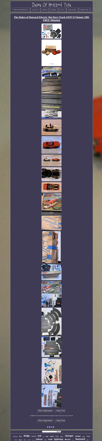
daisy (57, 436)
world (29, 439)
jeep (45, 439)
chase (16, 439)
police (83, 436)
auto (47, 436)
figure (61, 436)
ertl (39, 436)
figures (20, 439)
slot (43, 436)
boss (20, 436)
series (73, 440)
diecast (67, 439)
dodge (27, 435)
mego (88, 436)
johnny (39, 439)
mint (87, 439)
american (15, 436)
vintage (78, 436)
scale (50, 439)
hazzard (80, 438)
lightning (58, 439)
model (52, 436)
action (25, 439)
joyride (33, 440)
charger (69, 435)
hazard (33, 436)
